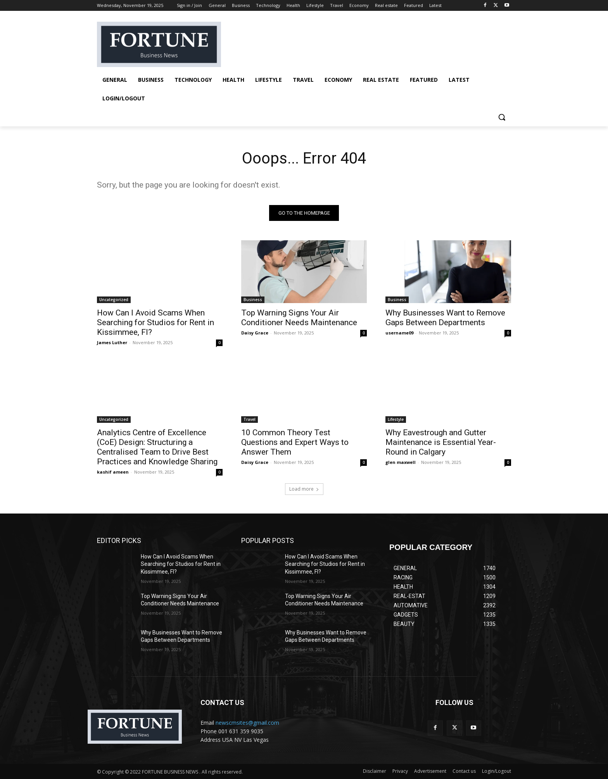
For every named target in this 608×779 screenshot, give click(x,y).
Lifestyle (396, 419)
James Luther (112, 342)
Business (253, 299)
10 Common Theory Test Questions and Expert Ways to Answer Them (295, 442)
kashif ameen (113, 472)
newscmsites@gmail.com (247, 722)
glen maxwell (400, 462)
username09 (399, 333)
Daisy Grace (254, 333)
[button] (501, 117)
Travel (250, 419)
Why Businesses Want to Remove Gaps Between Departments (445, 317)
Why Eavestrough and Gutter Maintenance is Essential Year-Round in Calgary (440, 442)
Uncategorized (113, 299)
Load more (304, 489)
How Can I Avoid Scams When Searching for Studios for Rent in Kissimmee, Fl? (155, 322)
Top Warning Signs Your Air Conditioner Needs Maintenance (299, 317)
